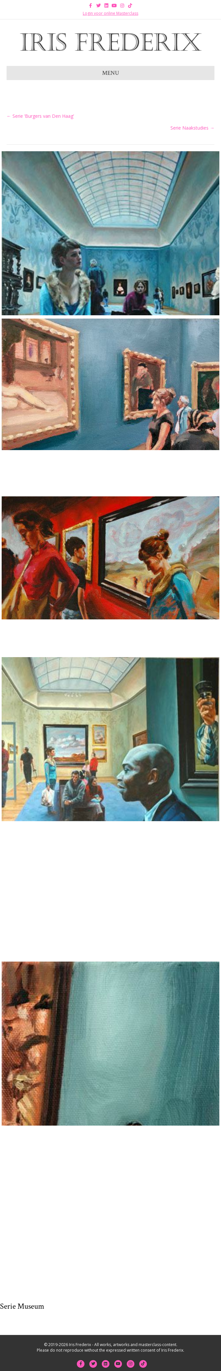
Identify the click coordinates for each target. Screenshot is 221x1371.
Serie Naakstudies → (192, 128)
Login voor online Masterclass (110, 13)
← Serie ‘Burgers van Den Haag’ (40, 116)
